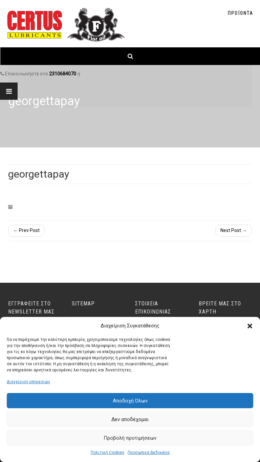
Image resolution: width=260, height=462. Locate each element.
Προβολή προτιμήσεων (130, 438)
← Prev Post (26, 230)
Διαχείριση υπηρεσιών (28, 381)
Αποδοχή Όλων (130, 401)
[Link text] (130, 56)
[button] (249, 326)
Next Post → (233, 230)
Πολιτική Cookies (107, 452)
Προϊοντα (240, 13)
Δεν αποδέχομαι (130, 419)
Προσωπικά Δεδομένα (149, 452)
